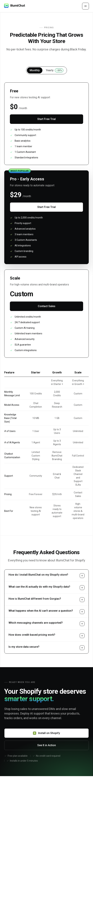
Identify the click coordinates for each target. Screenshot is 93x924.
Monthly (35, 70)
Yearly (55, 70)
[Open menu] (85, 6)
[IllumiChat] (14, 6)
